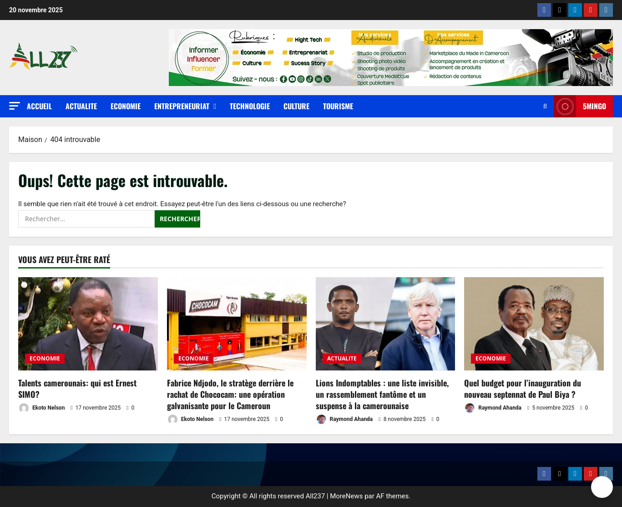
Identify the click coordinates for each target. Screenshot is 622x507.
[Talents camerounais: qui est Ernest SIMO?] (88, 323)
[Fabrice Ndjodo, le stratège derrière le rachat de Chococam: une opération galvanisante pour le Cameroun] (237, 323)
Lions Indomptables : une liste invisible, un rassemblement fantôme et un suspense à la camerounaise (382, 394)
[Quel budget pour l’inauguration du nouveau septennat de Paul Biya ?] (534, 323)
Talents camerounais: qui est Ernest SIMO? (77, 388)
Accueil (39, 106)
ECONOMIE (126, 106)
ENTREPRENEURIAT (181, 106)
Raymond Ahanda (344, 419)
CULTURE (296, 106)
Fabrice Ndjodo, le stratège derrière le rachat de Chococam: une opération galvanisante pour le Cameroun (230, 394)
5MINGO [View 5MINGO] (580, 106)
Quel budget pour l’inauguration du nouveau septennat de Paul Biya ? (522, 388)
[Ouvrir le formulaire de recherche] (545, 106)
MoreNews (346, 496)
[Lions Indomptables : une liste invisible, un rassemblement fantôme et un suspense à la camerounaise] (385, 323)
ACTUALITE (81, 106)
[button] (14, 106)
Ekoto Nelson (41, 408)
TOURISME (338, 106)
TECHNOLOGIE (250, 106)
